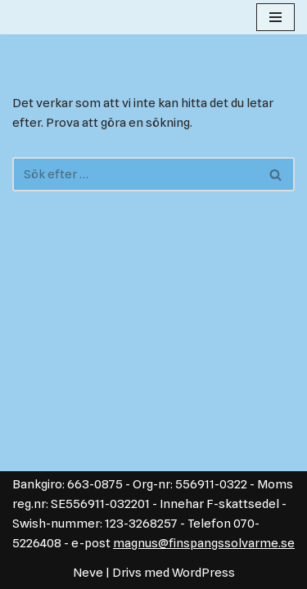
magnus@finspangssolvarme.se (204, 543)
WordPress (203, 572)
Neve (88, 572)
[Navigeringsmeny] (275, 17)
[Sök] (135, 174)
